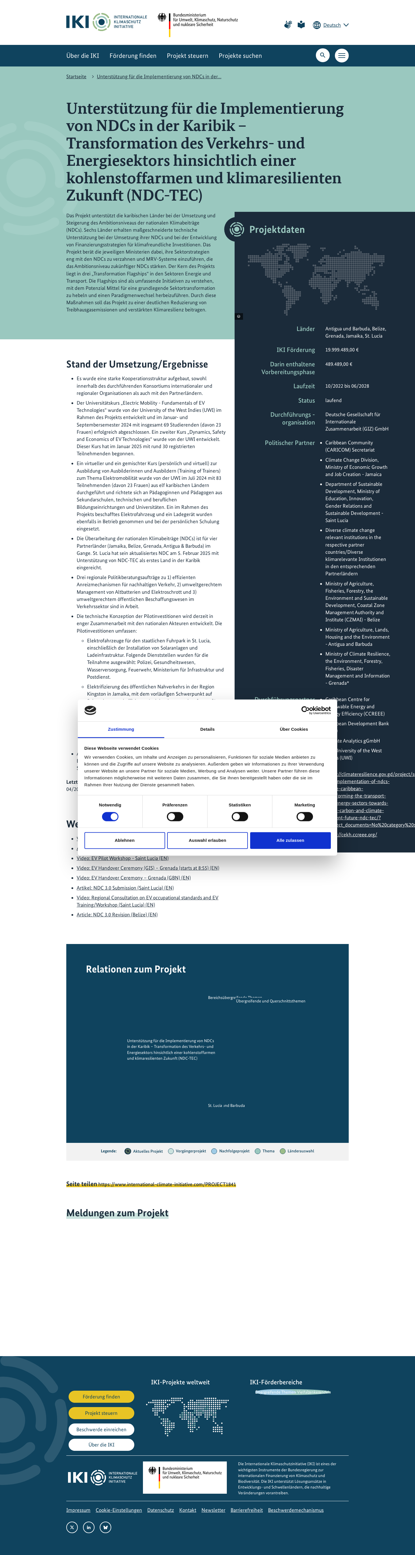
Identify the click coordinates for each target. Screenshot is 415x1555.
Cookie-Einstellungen (119, 1510)
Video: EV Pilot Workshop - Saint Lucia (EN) (123, 858)
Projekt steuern (187, 56)
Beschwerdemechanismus (296, 1510)
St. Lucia (215, 1105)
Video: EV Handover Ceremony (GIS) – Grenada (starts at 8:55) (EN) (148, 868)
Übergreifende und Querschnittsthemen (270, 1001)
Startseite (76, 76)
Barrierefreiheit (247, 1510)
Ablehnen (125, 840)
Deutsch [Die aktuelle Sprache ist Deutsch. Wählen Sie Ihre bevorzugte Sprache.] (332, 25)
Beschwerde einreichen (101, 1429)
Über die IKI (82, 56)
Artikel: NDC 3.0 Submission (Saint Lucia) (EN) (125, 888)
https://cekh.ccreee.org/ (351, 834)
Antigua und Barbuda (226, 1105)
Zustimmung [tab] (121, 729)
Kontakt (187, 1510)
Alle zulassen (290, 840)
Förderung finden (133, 56)
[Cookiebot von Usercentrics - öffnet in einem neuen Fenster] (305, 710)
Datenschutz (160, 1510)
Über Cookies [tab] (294, 729)
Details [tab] (207, 729)
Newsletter (213, 1510)
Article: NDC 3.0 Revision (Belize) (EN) (117, 914)
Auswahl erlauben (207, 840)
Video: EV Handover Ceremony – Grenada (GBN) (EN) (134, 878)
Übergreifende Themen (275, 1392)
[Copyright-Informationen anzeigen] (239, 316)
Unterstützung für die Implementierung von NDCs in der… (159, 76)
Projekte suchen (240, 56)
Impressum (78, 1510)
